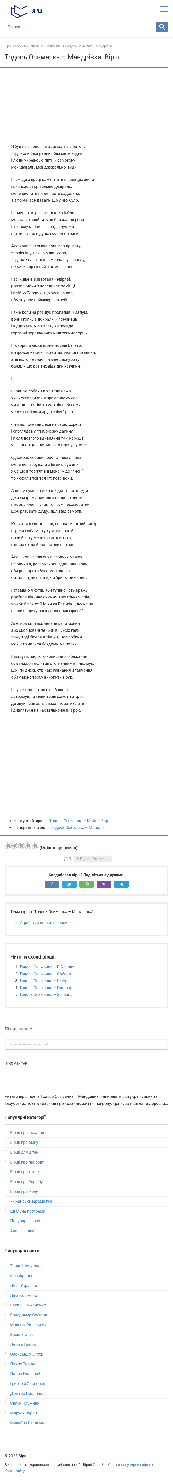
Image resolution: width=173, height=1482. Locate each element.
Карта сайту (15, 1471)
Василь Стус (21, 1334)
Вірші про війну (24, 1142)
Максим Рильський (28, 1324)
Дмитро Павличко (27, 1393)
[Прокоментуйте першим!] (86, 1044)
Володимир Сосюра (28, 1315)
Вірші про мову (24, 1191)
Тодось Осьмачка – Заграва (46, 994)
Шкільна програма (27, 1211)
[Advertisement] (86, 106)
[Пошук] (79, 27)
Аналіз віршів (22, 1230)
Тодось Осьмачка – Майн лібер (78, 820)
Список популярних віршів (130, 1465)
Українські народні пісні (32, 1201)
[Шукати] (162, 27)
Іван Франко (21, 1275)
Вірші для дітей (24, 1152)
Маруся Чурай (23, 1413)
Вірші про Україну (26, 1181)
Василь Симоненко (28, 1305)
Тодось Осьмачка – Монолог (78, 827)
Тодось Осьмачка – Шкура (44, 980)
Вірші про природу (27, 1162)
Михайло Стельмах (28, 1422)
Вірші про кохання (27, 1132)
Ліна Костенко (23, 1295)
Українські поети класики (43, 922)
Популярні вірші (25, 1220)
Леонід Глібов (23, 1344)
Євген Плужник (24, 1403)
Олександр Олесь (26, 1354)
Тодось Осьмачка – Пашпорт (46, 987)
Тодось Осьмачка (94, 859)
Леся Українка (23, 1285)
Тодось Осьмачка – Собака (45, 974)
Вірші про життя (25, 1171)
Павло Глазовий (25, 1373)
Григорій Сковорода (29, 1383)
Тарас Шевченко (26, 1265)
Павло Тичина (23, 1364)
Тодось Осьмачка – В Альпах (46, 967)
